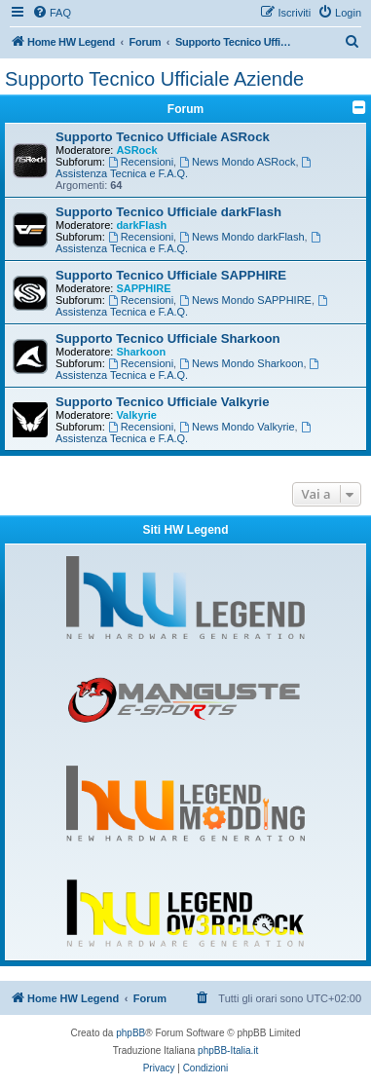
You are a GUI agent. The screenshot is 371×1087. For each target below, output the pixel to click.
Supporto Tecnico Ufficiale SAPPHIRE (171, 275)
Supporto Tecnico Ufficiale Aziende (154, 79)
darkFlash (141, 225)
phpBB (130, 1033)
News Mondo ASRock (237, 162)
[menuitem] (51, 12)
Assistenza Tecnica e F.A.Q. (185, 168)
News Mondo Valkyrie (236, 426)
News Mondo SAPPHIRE (245, 300)
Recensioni (140, 162)
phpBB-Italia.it (228, 1050)
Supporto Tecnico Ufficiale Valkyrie (163, 401)
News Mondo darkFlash (241, 237)
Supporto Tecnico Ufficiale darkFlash (168, 212)
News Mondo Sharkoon (241, 363)
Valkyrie (136, 415)
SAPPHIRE (143, 288)
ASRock (136, 150)
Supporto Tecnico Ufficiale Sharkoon (168, 338)
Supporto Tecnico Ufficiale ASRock (163, 137)
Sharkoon (141, 351)
